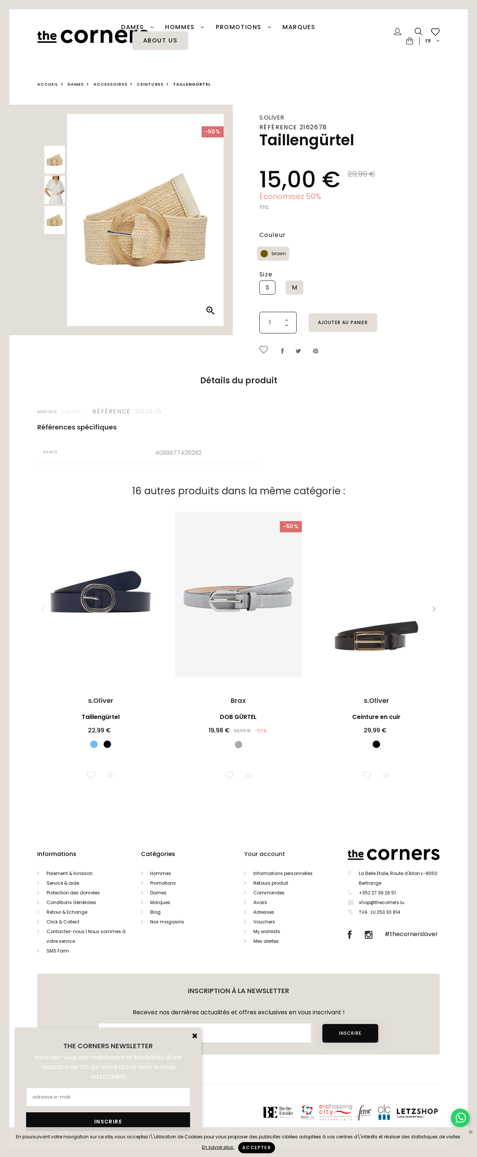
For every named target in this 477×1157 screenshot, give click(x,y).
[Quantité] (278, 322)
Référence (111, 411)
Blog (155, 912)
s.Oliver (271, 117)
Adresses (263, 912)
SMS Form (58, 951)
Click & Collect (63, 922)
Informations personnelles (283, 873)
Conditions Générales (71, 902)
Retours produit (270, 883)
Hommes (181, 27)
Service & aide (63, 883)
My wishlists (266, 931)
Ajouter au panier (343, 322)
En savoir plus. (218, 1147)
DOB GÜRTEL (238, 717)
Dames (133, 27)
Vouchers (264, 922)
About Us (160, 41)
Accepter (256, 1147)
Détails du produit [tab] (238, 380)
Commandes (269, 893)
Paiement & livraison (70, 873)
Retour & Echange (67, 912)
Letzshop (426, 1112)
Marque (47, 412)
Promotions (163, 883)
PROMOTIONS (240, 27)
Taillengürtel (101, 717)
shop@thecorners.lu (381, 902)
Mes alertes (266, 941)
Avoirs (260, 902)
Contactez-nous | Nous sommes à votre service (86, 936)
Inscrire (350, 1033)
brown (279, 253)
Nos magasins (167, 922)
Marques (298, 27)
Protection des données (73, 893)
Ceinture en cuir (376, 717)
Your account (264, 854)
